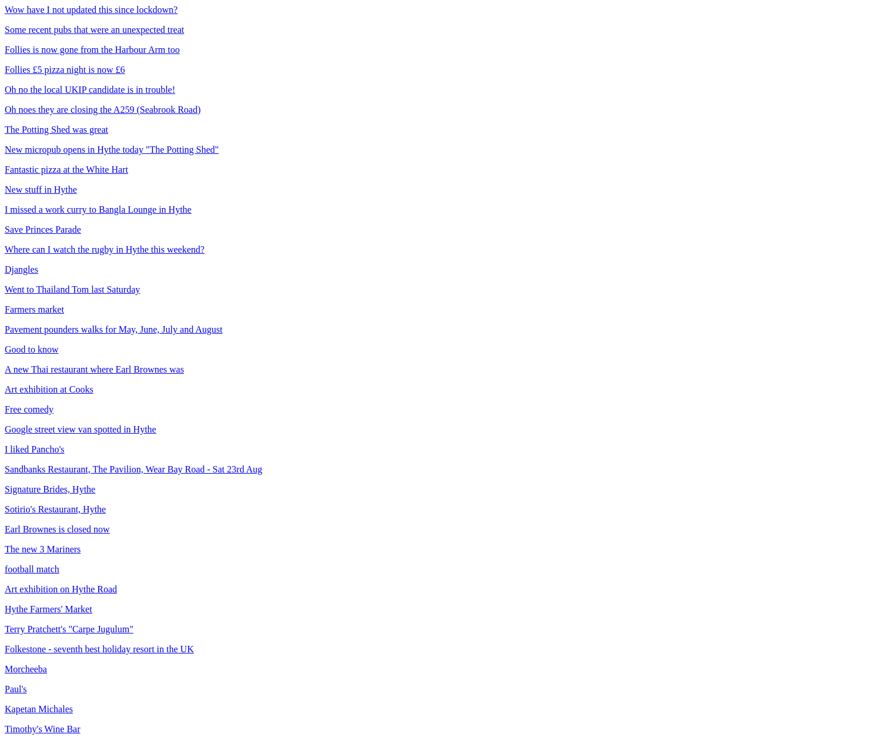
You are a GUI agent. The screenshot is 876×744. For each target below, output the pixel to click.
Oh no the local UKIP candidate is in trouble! (90, 90)
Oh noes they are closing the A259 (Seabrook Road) (102, 110)
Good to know (32, 349)
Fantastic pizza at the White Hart (66, 170)
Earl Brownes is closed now (57, 529)
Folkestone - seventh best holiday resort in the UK (99, 649)
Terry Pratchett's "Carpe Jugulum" (69, 629)
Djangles (21, 269)
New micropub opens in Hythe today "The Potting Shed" (112, 150)
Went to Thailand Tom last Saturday (72, 289)
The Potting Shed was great (56, 130)
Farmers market (34, 309)
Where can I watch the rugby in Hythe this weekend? (105, 249)
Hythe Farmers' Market (48, 609)
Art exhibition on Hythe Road (61, 589)
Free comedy (29, 409)
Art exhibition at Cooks (49, 389)
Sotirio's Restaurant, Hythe (55, 509)
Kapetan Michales (39, 709)
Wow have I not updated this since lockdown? (91, 10)
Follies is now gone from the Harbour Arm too (92, 50)
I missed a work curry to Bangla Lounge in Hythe (98, 210)
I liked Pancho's (35, 449)
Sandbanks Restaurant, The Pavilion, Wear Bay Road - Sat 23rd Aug (133, 469)
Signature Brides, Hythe (50, 489)
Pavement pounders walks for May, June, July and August (113, 329)
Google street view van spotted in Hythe (80, 429)
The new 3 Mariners (43, 549)
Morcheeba (26, 669)
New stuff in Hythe (41, 190)
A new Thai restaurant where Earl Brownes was (94, 369)
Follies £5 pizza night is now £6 (65, 70)
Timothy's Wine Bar (42, 729)
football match (32, 569)
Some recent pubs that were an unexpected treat (94, 30)
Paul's (16, 689)
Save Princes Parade (43, 229)
